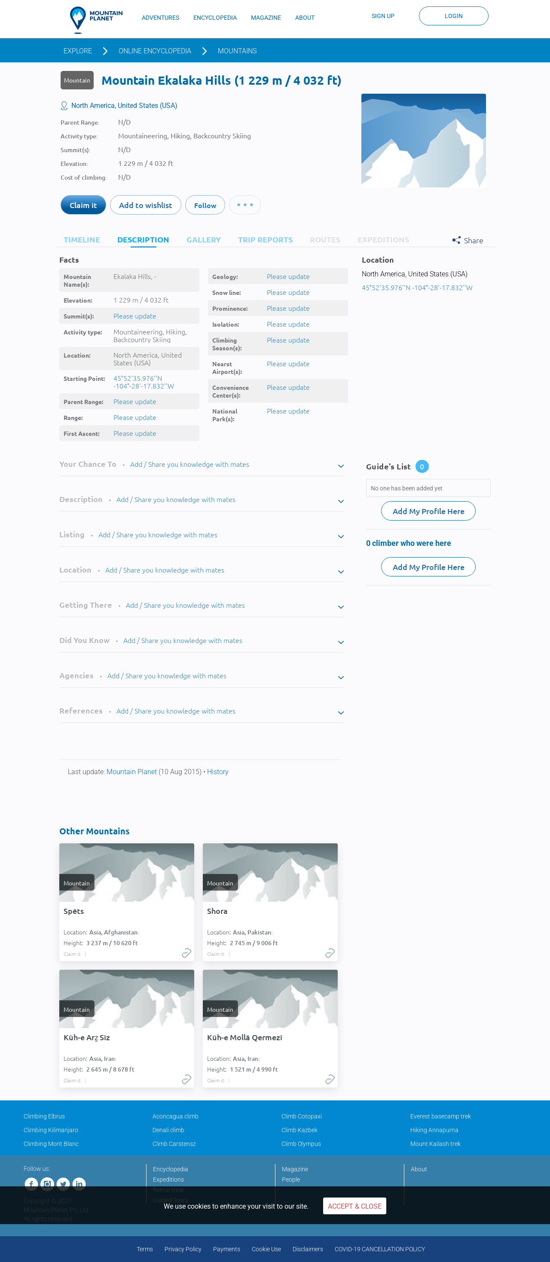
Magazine (295, 1169)
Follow (205, 205)
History (218, 772)
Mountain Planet (133, 772)
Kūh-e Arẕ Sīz (87, 1037)
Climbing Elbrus (44, 1116)
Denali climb (168, 1130)
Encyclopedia (170, 1169)
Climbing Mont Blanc (51, 1143)
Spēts (74, 911)
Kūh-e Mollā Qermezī (244, 1037)
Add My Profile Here (428, 511)
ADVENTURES (160, 17)
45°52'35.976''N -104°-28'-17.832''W (143, 381)
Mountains (237, 51)
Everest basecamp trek (440, 1116)
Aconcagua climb (176, 1116)
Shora (217, 911)
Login (454, 15)
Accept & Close (355, 1206)
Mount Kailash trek (435, 1143)
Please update (134, 315)
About (419, 1169)
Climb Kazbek (299, 1130)
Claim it (83, 205)
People (291, 1179)
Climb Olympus (301, 1143)
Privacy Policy (183, 1249)
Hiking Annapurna (434, 1130)
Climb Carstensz (174, 1143)
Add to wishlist (145, 205)
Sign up (383, 15)
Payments (226, 1249)
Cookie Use (266, 1249)
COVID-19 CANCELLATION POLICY (380, 1249)
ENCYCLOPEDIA (215, 17)
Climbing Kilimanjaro (51, 1130)
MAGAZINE (266, 17)
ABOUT (305, 17)
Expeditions (168, 1179)
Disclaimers (308, 1249)
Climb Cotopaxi (301, 1116)
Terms (145, 1249)
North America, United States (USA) (124, 105)
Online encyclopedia (155, 51)
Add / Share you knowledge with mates (189, 464)
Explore (78, 51)
